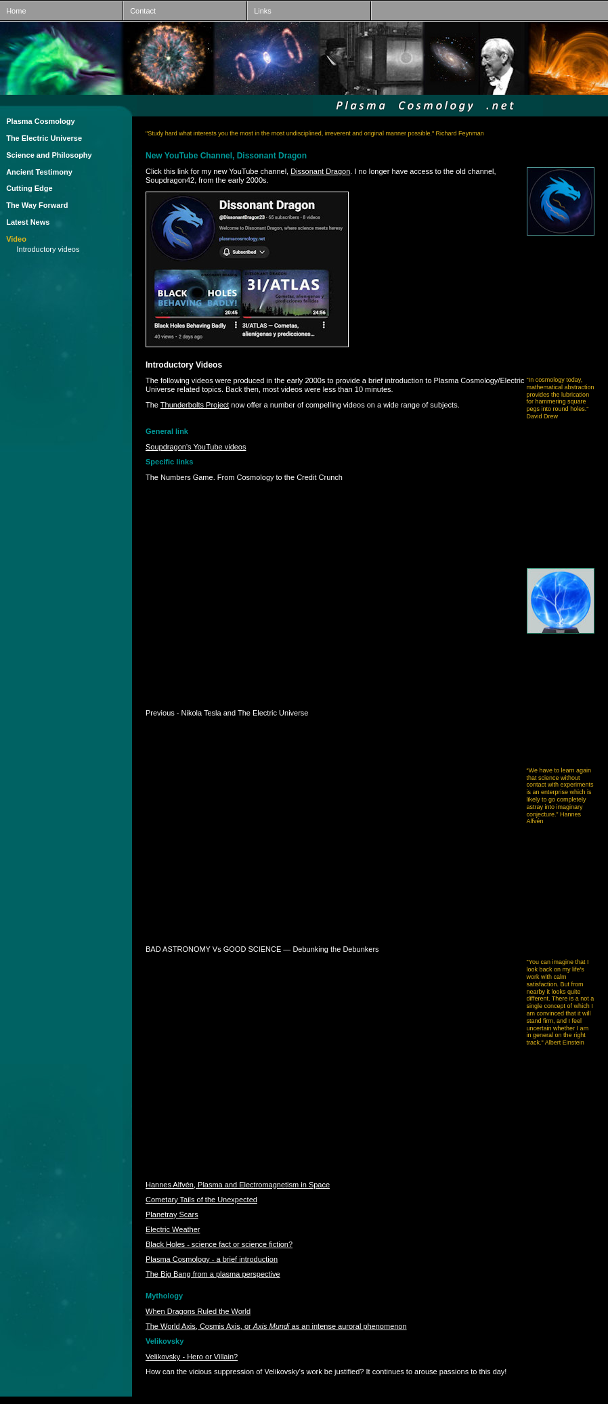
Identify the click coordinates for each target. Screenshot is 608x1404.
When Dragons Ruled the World (198, 1311)
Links (260, 11)
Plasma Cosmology (40, 121)
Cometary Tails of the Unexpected (201, 1199)
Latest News (27, 222)
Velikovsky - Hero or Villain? (192, 1357)
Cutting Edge (29, 188)
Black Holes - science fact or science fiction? (219, 1244)
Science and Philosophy (49, 155)
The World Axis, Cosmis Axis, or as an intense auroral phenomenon (276, 1326)
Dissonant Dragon (320, 171)
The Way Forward (37, 205)
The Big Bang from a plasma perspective (213, 1274)
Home (13, 11)
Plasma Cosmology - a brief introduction (212, 1259)
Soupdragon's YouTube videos (196, 447)
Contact (140, 11)
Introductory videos (47, 249)
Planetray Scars (172, 1214)
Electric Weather (173, 1229)
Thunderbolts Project (195, 405)
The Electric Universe (44, 138)
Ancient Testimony (39, 172)
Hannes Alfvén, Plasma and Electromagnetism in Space (238, 1185)
